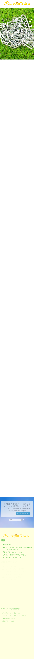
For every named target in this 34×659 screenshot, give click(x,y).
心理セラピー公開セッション (13, 612)
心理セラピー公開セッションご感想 (15, 615)
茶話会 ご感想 (9, 620)
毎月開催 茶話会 (9, 618)
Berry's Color (8, 544)
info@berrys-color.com (15, 557)
